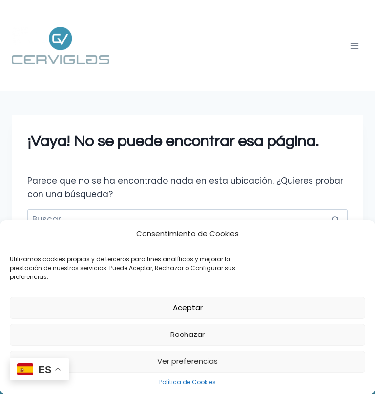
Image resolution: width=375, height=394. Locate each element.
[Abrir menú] (354, 45)
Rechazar (187, 334)
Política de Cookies (187, 382)
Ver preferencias (187, 361)
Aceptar (188, 307)
